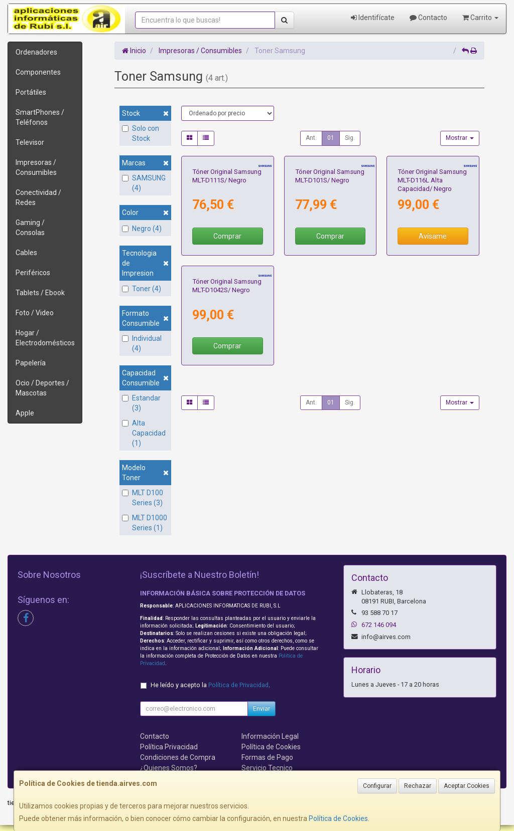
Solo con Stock (140, 133)
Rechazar (417, 785)
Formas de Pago (267, 763)
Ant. (311, 137)
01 (330, 137)
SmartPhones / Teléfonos (40, 117)
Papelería (31, 363)
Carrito (480, 18)
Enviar (261, 714)
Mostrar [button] (460, 137)
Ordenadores (36, 52)
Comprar (227, 305)
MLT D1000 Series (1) (144, 523)
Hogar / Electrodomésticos (45, 338)
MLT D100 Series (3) (142, 498)
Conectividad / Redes (38, 197)
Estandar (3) (141, 403)
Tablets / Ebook (40, 293)
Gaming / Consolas (30, 228)
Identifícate (373, 18)
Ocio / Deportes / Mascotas (42, 388)
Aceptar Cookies (466, 785)
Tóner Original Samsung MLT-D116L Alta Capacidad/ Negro (432, 249)
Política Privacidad (169, 752)
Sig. (350, 137)
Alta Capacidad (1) (144, 433)
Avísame (433, 305)
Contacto (428, 18)
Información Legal (270, 742)
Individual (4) (142, 343)
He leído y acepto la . (210, 690)
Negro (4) (142, 229)
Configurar (377, 785)
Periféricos (33, 273)
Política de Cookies (338, 818)
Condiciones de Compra (177, 763)
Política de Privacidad (238, 690)
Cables (26, 253)
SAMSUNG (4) (144, 183)
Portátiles (31, 92)
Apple (25, 413)
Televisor (30, 142)
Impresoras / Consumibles (36, 167)
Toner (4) (141, 289)
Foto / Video (35, 313)
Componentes (38, 72)
